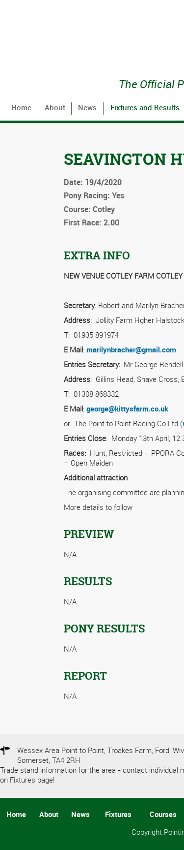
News (87, 108)
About (55, 108)
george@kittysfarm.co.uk (127, 409)
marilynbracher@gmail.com (131, 350)
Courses (163, 815)
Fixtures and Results (145, 108)
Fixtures (118, 815)
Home (21, 108)
